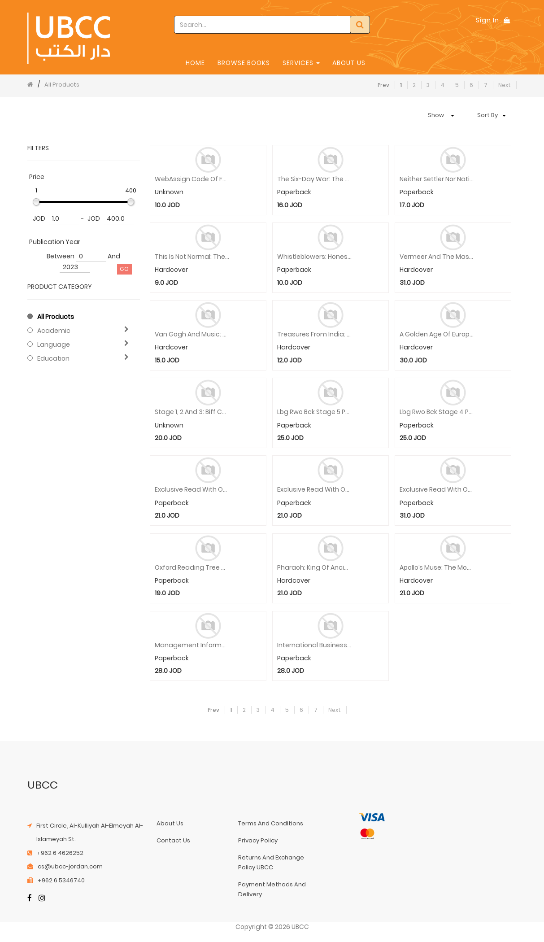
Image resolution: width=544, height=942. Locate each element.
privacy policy (258, 840)
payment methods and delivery (272, 889)
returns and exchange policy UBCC (271, 862)
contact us (173, 840)
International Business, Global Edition (314, 645)
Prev (383, 85)
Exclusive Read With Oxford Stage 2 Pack (314, 489)
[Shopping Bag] (507, 20)
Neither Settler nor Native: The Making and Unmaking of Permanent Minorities (437, 179)
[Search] (360, 25)
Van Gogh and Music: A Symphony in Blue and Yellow (192, 334)
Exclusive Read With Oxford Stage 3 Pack (192, 489)
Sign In (487, 20)
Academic (53, 330)
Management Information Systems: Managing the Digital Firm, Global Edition (192, 645)
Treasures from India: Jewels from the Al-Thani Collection (314, 334)
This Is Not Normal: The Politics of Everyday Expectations (192, 256)
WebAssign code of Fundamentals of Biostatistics (192, 179)
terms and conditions (270, 823)
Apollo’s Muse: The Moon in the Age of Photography (437, 567)
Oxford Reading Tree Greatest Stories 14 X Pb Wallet (192, 567)
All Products (61, 84)
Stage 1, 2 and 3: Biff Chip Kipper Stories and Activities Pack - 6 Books (192, 412)
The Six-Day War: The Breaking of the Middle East (314, 179)
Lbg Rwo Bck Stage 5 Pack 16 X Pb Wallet (314, 412)
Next (504, 85)
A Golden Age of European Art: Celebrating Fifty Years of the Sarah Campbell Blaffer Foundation (437, 334)
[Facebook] (29, 898)
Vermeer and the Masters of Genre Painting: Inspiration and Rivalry (437, 256)
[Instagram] (42, 898)
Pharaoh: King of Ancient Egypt (314, 567)
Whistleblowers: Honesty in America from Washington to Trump (314, 256)
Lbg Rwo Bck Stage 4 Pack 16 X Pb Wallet (437, 412)
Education (53, 358)
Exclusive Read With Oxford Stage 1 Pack (437, 489)
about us (170, 823)
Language (53, 344)
